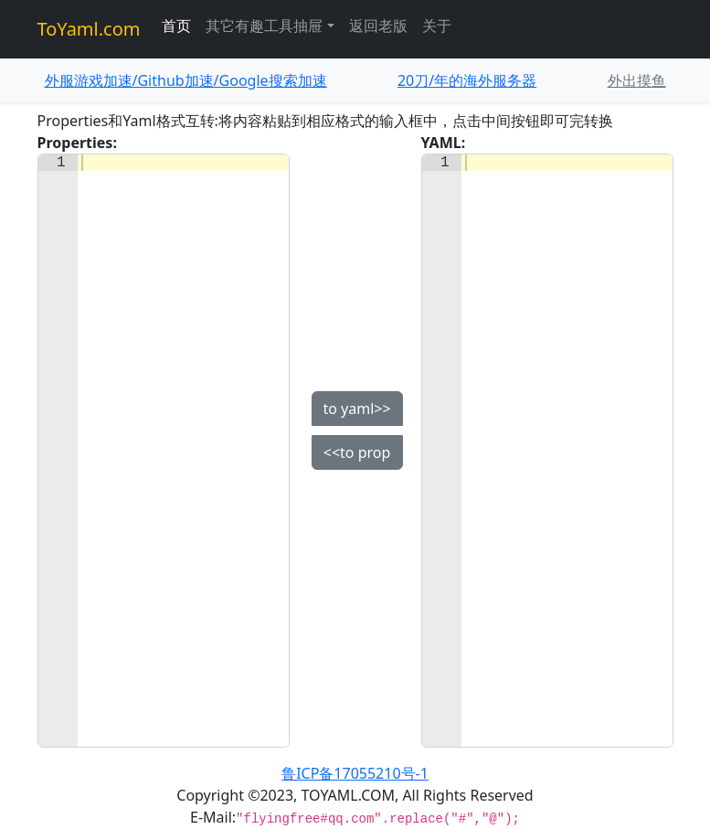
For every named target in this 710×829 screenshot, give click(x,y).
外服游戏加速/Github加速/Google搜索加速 (186, 80)
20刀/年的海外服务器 (466, 80)
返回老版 (378, 26)
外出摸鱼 (637, 80)
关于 (436, 26)
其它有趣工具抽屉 (264, 26)
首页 (176, 26)
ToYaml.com (89, 28)
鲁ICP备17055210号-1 (355, 773)
